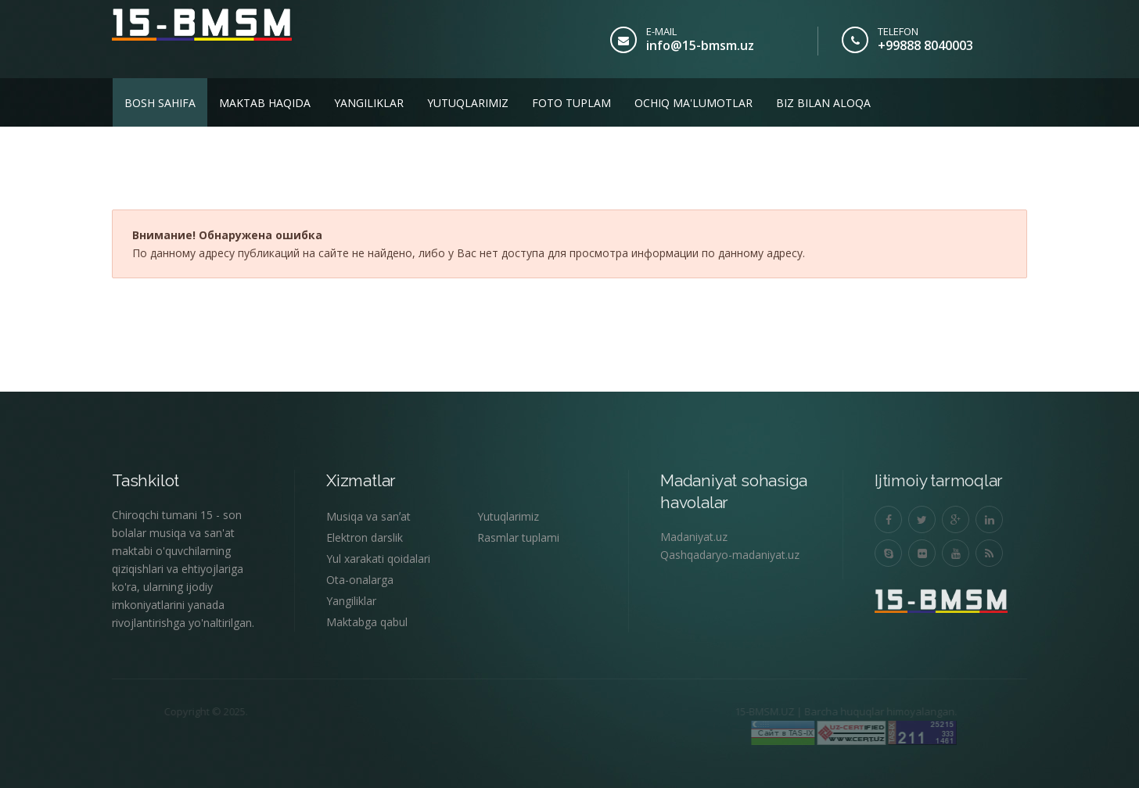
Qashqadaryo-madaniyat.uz (729, 554)
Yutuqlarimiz (467, 102)
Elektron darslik (364, 537)
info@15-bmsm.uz (700, 45)
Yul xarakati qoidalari (378, 558)
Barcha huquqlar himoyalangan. (864, 711)
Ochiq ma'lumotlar (693, 102)
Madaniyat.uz (694, 536)
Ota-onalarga (359, 579)
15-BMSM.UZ (748, 711)
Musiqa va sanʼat (368, 516)
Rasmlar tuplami (518, 537)
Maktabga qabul (367, 621)
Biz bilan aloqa (823, 102)
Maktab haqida (265, 102)
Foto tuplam (571, 102)
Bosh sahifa (160, 102)
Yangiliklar (369, 102)
